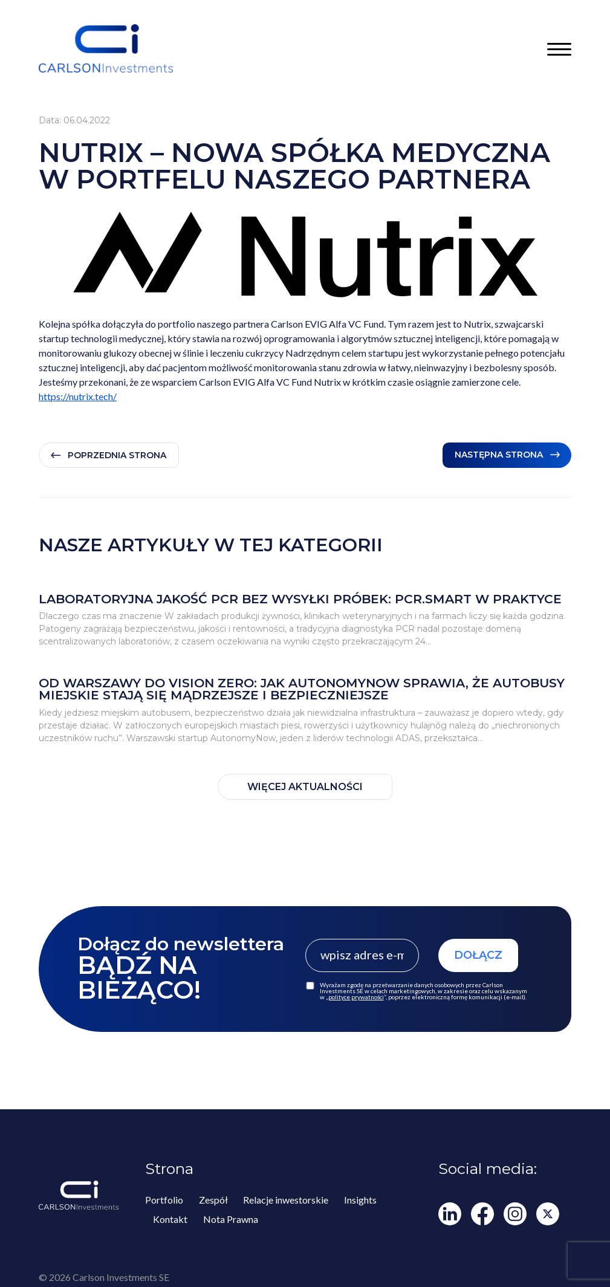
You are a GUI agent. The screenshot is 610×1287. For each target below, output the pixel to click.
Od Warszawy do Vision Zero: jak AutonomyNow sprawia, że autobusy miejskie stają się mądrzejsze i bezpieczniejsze (302, 689)
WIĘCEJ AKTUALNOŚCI (305, 787)
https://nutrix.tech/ (78, 396)
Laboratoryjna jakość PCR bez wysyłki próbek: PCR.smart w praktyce (300, 599)
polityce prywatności (356, 996)
